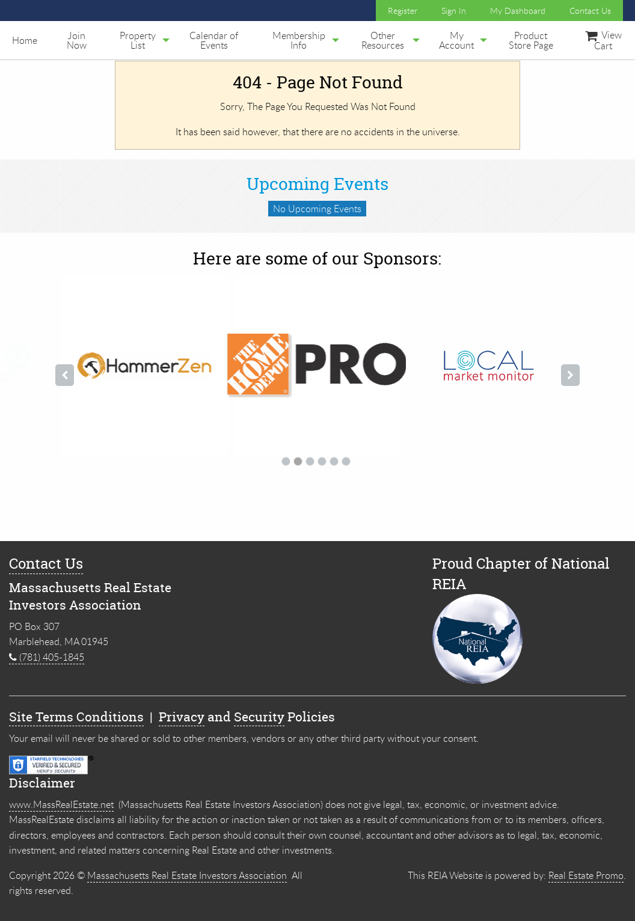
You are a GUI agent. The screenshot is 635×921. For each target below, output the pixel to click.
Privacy (181, 717)
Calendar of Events (213, 40)
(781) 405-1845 (46, 657)
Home (24, 40)
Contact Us (590, 10)
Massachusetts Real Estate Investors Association (187, 875)
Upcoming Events (317, 184)
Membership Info (298, 40)
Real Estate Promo (586, 875)
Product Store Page (531, 40)
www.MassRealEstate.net (61, 804)
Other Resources (382, 40)
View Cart (603, 40)
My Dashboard (517, 10)
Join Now (77, 40)
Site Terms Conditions (76, 717)
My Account (456, 40)
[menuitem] (24, 40)
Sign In (453, 10)
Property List (138, 40)
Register (402, 10)
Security (259, 717)
